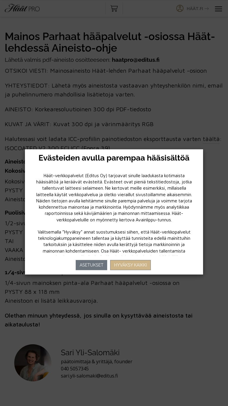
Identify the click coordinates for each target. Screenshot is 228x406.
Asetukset (91, 265)
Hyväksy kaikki (130, 265)
